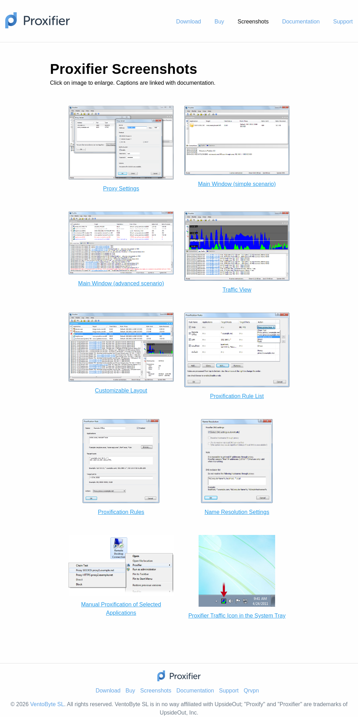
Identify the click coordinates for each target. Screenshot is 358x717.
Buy (219, 22)
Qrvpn (251, 691)
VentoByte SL (47, 704)
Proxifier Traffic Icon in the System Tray (237, 616)
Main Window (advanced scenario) (121, 283)
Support (343, 22)
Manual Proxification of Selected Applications (121, 608)
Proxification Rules (121, 512)
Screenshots (252, 22)
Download (188, 22)
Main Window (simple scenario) (237, 184)
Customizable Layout (121, 391)
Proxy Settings (121, 189)
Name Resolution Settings (237, 512)
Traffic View (236, 290)
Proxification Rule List (237, 396)
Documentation (301, 22)
